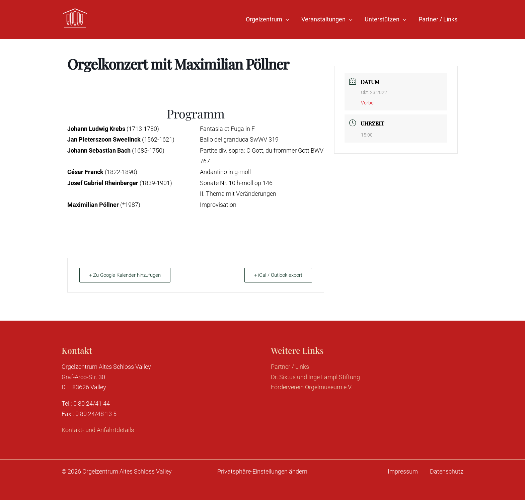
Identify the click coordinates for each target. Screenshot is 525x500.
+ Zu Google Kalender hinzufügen (125, 275)
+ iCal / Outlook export (278, 275)
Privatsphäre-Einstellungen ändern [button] (262, 471)
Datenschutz (446, 471)
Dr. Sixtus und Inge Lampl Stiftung (315, 377)
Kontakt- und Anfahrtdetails (98, 429)
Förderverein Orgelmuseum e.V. (311, 387)
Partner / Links (290, 366)
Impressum (403, 471)
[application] (285, 19)
